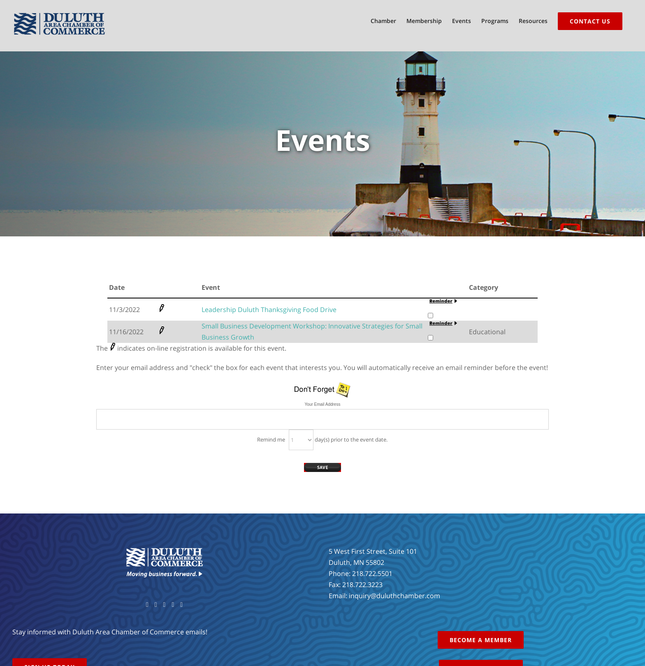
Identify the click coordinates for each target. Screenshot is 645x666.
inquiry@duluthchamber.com (394, 595)
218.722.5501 (372, 573)
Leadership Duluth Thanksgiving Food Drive (269, 309)
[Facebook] (147, 604)
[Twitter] (156, 604)
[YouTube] (164, 604)
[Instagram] (173, 604)
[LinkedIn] (181, 604)
